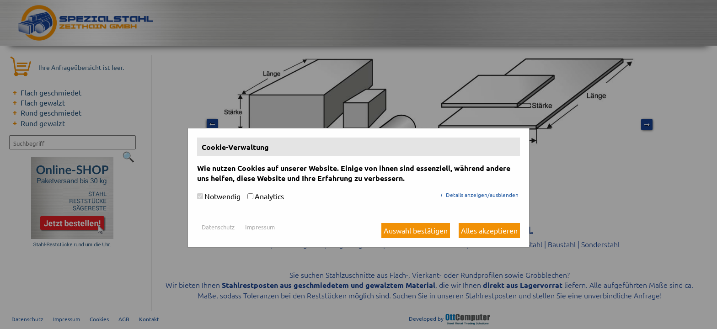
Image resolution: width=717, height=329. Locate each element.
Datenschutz (218, 227)
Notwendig (222, 196)
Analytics (269, 196)
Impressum (260, 227)
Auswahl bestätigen (416, 230)
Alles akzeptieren (489, 230)
